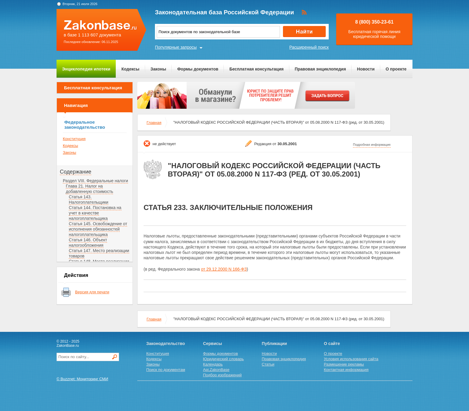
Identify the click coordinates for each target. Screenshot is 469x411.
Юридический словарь (223, 359)
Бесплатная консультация (256, 69)
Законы (158, 69)
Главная (154, 122)
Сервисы (212, 343)
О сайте (332, 343)
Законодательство (165, 343)
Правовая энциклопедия (320, 69)
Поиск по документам (165, 369)
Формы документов (197, 69)
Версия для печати (92, 292)
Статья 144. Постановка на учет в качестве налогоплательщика (95, 213)
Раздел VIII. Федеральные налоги (95, 180)
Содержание (75, 172)
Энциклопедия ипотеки (86, 69)
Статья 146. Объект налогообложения (88, 242)
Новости (366, 69)
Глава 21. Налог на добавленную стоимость (89, 189)
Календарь (213, 364)
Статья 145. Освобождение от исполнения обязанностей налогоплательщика (98, 229)
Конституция (74, 139)
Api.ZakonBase (216, 369)
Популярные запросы (176, 47)
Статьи (268, 364)
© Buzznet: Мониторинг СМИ (82, 379)
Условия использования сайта (351, 359)
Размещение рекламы (344, 364)
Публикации (274, 343)
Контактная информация (346, 369)
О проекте (396, 69)
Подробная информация (372, 144)
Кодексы (130, 69)
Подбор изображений (222, 375)
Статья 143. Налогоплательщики (88, 199)
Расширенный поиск (309, 47)
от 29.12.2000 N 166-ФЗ (224, 269)
